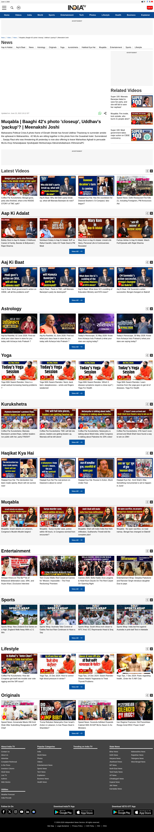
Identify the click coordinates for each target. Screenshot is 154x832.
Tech (81, 15)
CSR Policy (90, 826)
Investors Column (7, 769)
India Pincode (6, 798)
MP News (113, 765)
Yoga (62, 47)
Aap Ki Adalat (15, 213)
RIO (98, 826)
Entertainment (67, 15)
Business (131, 15)
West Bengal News (138, 762)
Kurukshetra (14, 404)
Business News (43, 779)
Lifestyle (105, 15)
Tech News (41, 772)
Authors (4, 779)
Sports (52, 15)
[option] (19, 190)
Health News (42, 782)
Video (9, 37)
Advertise (4, 758)
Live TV (4, 775)
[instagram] (15, 811)
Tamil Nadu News (116, 772)
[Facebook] (3, 811)
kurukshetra (73, 47)
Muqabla (102, 47)
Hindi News (5, 772)
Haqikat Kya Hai (17, 453)
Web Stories (5, 782)
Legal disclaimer (63, 826)
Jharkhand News (115, 762)
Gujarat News (114, 782)
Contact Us (5, 752)
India (29, 15)
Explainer (145, 15)
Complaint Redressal (9, 762)
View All (77, 251)
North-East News (115, 769)
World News (41, 755)
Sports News (42, 769)
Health (118, 15)
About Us (4, 755)
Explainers (41, 775)
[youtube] (21, 811)
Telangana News (137, 758)
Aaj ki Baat (20, 47)
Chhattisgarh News (116, 779)
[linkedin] (27, 811)
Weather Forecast (8, 794)
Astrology (41, 47)
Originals (53, 47)
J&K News (113, 785)
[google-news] (33, 811)
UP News (112, 775)
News (3, 37)
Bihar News (113, 752)
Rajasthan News (137, 755)
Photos (92, 15)
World (40, 15)
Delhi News (113, 755)
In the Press (5, 765)
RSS (105, 826)
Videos (18, 15)
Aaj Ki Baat (12, 262)
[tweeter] (9, 811)
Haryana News (115, 758)
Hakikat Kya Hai (88, 47)
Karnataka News (115, 789)
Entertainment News (44, 765)
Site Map (50, 826)
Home (6, 15)
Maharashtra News (138, 752)
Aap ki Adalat (6, 47)
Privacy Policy (77, 826)
